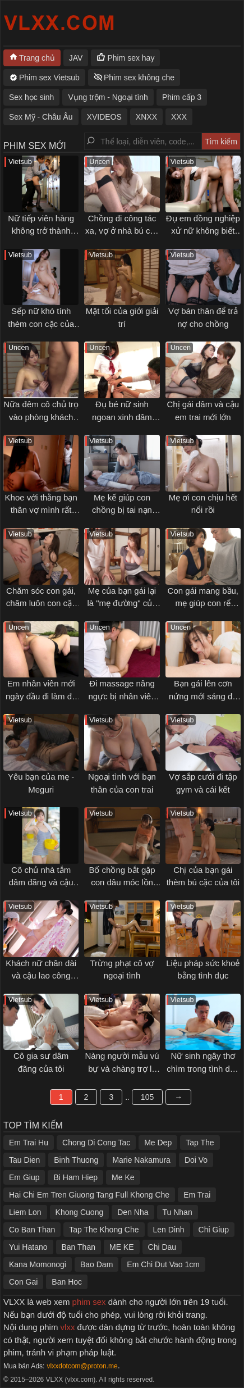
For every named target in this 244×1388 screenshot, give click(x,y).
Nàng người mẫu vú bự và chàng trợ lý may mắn (122, 1068)
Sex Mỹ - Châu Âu (41, 116)
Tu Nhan (177, 1212)
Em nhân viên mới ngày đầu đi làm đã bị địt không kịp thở (41, 696)
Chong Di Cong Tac (96, 1142)
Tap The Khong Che (104, 1229)
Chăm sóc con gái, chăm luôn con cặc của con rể (41, 603)
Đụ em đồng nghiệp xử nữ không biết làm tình (203, 230)
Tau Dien (24, 1159)
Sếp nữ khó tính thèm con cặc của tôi (41, 323)
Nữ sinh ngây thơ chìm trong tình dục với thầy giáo (203, 1068)
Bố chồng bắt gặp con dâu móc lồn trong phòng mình (122, 882)
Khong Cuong (80, 1212)
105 (147, 1097)
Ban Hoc (67, 1281)
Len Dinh (169, 1229)
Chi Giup (214, 1229)
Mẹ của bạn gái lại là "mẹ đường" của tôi (121, 603)
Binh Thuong (76, 1159)
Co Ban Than (32, 1229)
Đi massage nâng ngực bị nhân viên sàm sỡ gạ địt (122, 696)
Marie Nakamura (141, 1159)
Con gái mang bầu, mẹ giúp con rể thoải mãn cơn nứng (203, 603)
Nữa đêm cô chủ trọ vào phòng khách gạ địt (41, 416)
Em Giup (24, 1177)
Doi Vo (196, 1159)
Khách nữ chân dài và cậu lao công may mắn (41, 975)
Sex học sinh (31, 97)
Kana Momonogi (37, 1264)
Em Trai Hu (28, 1142)
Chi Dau (162, 1247)
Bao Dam (96, 1264)
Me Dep (158, 1142)
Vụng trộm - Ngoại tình (108, 97)
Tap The (200, 1142)
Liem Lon (25, 1212)
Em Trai (196, 1194)
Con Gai (23, 1281)
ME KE (121, 1247)
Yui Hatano (28, 1247)
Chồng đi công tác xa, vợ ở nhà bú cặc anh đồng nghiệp (122, 230)
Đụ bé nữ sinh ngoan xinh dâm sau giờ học (122, 416)
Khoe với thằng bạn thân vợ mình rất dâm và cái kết (41, 510)
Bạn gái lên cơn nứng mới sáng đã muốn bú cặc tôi (203, 696)
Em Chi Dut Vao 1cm (163, 1264)
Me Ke (123, 1177)
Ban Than (78, 1247)
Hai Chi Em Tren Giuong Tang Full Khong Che (89, 1194)
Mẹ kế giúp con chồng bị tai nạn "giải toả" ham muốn (121, 510)
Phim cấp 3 (181, 97)
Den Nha (132, 1212)
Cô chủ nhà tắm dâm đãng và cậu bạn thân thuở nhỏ (41, 882)
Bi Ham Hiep (75, 1177)
